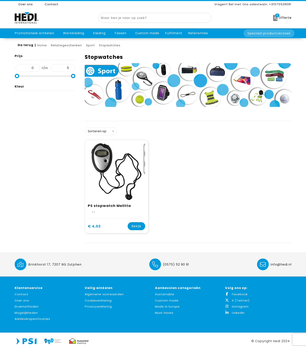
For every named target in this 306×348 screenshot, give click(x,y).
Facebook (236, 293)
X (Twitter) (237, 299)
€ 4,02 (94, 225)
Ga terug (25, 45)
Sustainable (164, 293)
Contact (50, 4)
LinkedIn (235, 311)
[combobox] (150, 18)
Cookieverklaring (98, 299)
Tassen (120, 33)
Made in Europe (167, 305)
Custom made (167, 299)
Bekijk (136, 225)
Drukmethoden (27, 305)
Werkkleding (73, 33)
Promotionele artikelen (34, 33)
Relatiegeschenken (66, 45)
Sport (90, 45)
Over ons (24, 4)
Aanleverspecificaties (32, 317)
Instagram (237, 305)
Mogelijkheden (26, 311)
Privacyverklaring (98, 305)
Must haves (164, 311)
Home (42, 45)
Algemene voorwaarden (104, 293)
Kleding (99, 33)
